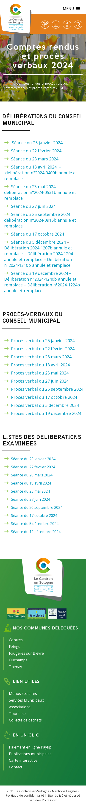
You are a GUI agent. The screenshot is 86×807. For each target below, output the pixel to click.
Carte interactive (23, 760)
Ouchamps (18, 660)
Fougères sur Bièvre (26, 653)
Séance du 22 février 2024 (36, 150)
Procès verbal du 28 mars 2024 (41, 356)
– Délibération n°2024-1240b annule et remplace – (40, 279)
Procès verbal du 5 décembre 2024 (45, 405)
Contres (16, 639)
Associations (20, 706)
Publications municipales (30, 753)
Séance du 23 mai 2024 (30, 491)
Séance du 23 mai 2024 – (35, 186)
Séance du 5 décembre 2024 (39, 242)
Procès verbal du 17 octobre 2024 (44, 397)
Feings (14, 646)
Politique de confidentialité (25, 795)
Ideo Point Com (46, 800)
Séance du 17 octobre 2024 (37, 234)
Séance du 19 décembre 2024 (39, 273)
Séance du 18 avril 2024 (35, 167)
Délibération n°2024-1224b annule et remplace (42, 287)
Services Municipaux (26, 700)
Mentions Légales (65, 791)
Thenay (15, 666)
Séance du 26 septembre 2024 (40, 214)
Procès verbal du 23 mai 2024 (40, 373)
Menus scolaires (23, 693)
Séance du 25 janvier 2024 (37, 142)
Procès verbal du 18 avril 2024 (40, 365)
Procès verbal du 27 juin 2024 (40, 381)
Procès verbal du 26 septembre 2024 (47, 389)
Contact (15, 767)
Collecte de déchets (25, 720)
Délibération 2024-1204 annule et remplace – (38, 256)
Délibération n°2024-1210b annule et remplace (38, 262)
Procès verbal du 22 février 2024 (42, 348)
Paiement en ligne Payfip (30, 747)
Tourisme (17, 713)
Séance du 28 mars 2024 (34, 159)
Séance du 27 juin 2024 (33, 206)
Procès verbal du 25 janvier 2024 (43, 340)
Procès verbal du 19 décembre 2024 (46, 413)
